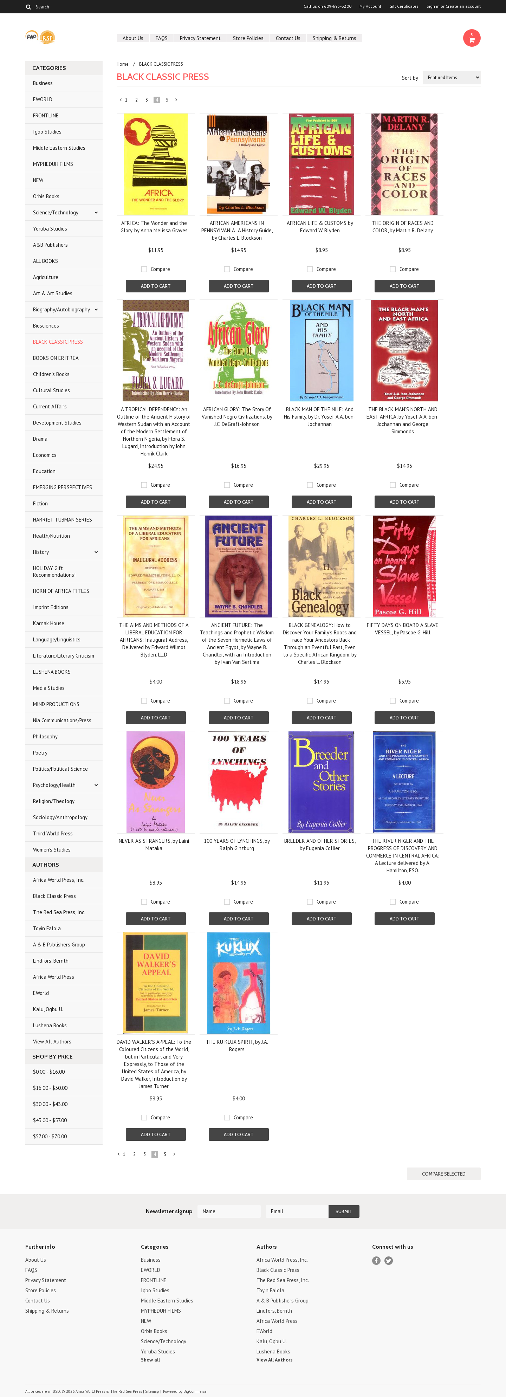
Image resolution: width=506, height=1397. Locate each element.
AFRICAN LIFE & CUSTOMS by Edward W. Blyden (320, 227)
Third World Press (53, 833)
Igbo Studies (47, 131)
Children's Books (51, 374)
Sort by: (411, 78)
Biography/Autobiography (61, 309)
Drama (40, 438)
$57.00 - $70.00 (50, 1136)
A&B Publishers (50, 244)
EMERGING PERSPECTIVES (62, 487)
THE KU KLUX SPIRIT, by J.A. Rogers (237, 1046)
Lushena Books (50, 1025)
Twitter (388, 1260)
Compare (160, 269)
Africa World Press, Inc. (58, 880)
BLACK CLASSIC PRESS (58, 341)
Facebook (376, 1260)
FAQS (162, 38)
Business (43, 83)
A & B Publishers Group (59, 944)
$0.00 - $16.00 (49, 1071)
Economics (45, 455)
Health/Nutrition (51, 535)
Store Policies (248, 38)
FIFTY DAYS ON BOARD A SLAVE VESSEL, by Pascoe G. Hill (403, 629)
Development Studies (57, 422)
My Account (370, 6)
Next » (177, 101)
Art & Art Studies (52, 293)
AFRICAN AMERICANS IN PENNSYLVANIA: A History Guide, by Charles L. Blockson (237, 230)
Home (123, 64)
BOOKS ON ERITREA (56, 358)
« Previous (121, 101)
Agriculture (45, 277)
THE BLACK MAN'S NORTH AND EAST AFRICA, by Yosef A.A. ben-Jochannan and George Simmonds (402, 420)
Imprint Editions (51, 607)
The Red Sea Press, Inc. (59, 912)
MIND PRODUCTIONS (56, 704)
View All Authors (52, 1041)
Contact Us (288, 38)
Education (44, 471)
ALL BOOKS (45, 261)
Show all (150, 1360)
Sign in (433, 6)
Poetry (40, 752)
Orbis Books (46, 196)
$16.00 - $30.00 (50, 1088)
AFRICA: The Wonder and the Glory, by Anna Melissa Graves (154, 227)
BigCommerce (195, 1391)
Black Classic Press (54, 896)
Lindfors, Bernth (51, 960)
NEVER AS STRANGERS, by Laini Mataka (154, 844)
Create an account (463, 6)
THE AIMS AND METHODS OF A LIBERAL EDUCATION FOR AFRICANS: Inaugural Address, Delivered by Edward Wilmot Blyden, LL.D (154, 640)
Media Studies (49, 688)
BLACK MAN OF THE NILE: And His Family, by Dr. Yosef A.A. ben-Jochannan (320, 416)
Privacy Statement (200, 38)
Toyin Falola (47, 928)
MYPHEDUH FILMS (53, 164)
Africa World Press (53, 977)
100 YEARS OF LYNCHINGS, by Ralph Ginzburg (237, 844)
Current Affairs (50, 406)
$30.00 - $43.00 (50, 1104)
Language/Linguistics (56, 639)
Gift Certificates (404, 6)
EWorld (41, 993)
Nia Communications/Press (62, 720)
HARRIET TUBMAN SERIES (62, 519)
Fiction (40, 503)
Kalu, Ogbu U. (48, 1009)
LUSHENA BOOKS (52, 671)
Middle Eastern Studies (59, 147)
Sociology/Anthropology (60, 817)
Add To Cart (156, 286)
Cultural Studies (51, 390)
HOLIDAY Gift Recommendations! (54, 571)
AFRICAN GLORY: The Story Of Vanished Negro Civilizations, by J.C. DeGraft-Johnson (237, 416)
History (41, 552)
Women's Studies (52, 849)
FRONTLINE (46, 115)
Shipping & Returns (334, 38)
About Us (133, 38)
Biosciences (46, 325)
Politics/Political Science (60, 768)
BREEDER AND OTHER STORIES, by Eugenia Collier (320, 844)
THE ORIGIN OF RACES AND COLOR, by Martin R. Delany (403, 227)
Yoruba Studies (50, 228)
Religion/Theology (53, 801)
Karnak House (48, 623)
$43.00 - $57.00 (50, 1120)
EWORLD (42, 99)
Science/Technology (55, 212)
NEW (38, 180)
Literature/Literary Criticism (63, 655)
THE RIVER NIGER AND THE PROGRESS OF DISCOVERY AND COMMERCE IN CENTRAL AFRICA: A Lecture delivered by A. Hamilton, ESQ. (402, 855)
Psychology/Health (54, 785)
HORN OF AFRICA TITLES (61, 591)
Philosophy (45, 736)
